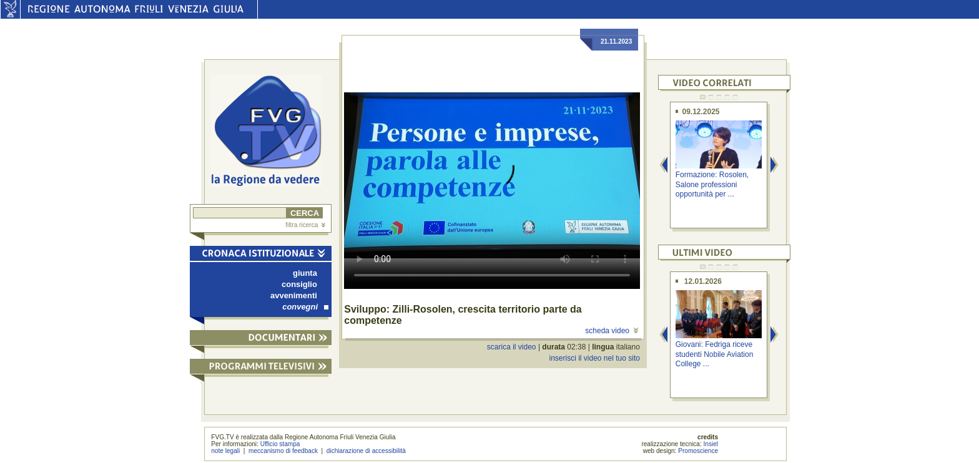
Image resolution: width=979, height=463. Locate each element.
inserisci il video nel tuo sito (594, 358)
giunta (305, 273)
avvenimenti (293, 295)
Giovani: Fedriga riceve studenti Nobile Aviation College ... (715, 354)
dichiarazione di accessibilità (366, 450)
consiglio (299, 284)
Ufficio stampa (280, 444)
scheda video (611, 330)
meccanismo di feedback (283, 450)
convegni (305, 306)
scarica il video (511, 347)
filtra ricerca (305, 225)
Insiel (711, 444)
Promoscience (698, 450)
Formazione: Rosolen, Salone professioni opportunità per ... (712, 184)
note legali (225, 450)
